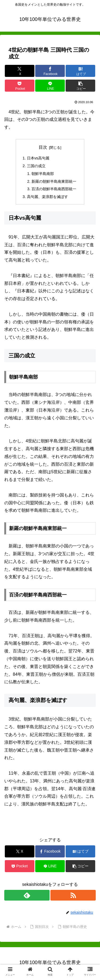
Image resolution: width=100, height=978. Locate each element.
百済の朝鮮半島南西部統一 (53, 189)
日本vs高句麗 (40, 158)
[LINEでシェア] (50, 86)
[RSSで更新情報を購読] (73, 895)
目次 (43, 147)
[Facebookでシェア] (50, 71)
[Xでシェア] (19, 71)
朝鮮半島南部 (42, 173)
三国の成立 (36, 166)
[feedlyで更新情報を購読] (27, 895)
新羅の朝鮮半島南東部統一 (53, 181)
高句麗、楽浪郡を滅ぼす (47, 197)
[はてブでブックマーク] (80, 71)
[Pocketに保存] (19, 86)
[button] (80, 86)
